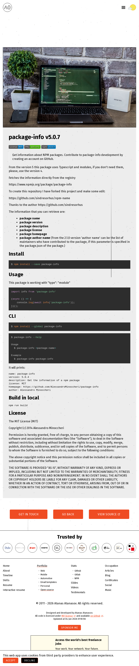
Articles (109, 570)
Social (108, 585)
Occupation (111, 565)
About (6, 570)
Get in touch (29, 514)
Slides (74, 582)
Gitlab (77, 574)
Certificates (111, 580)
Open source (47, 589)
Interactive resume (14, 590)
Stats (74, 565)
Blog (107, 575)
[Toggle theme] (132, 7)
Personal (45, 586)
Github (78, 570)
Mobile (44, 574)
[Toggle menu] (123, 7)
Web (43, 570)
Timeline (8, 575)
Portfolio (42, 565)
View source (109, 514)
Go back (68, 514)
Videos (75, 587)
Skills (6, 580)
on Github (96, 615)
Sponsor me (69, 627)
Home (6, 565)
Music (108, 590)
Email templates (49, 582)
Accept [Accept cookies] (10, 660)
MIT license (69, 615)
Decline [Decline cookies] (29, 660)
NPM (77, 578)
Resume (7, 585)
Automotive (46, 578)
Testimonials (78, 592)
